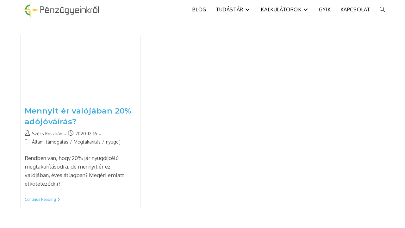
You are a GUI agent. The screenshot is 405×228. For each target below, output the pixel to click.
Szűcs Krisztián (47, 133)
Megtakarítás (87, 142)
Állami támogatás (50, 142)
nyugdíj (113, 142)
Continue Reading (42, 200)
